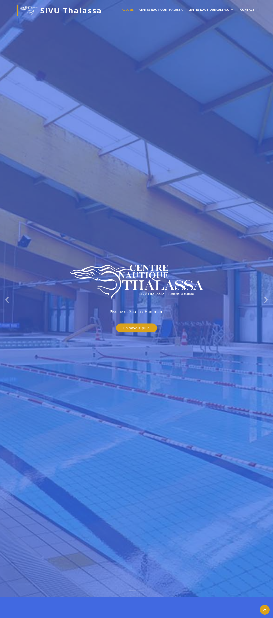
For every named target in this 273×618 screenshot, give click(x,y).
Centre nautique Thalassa (161, 10)
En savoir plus (136, 321)
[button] (7, 292)
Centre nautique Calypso (208, 10)
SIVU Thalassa (61, 10)
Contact (247, 10)
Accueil (127, 10)
